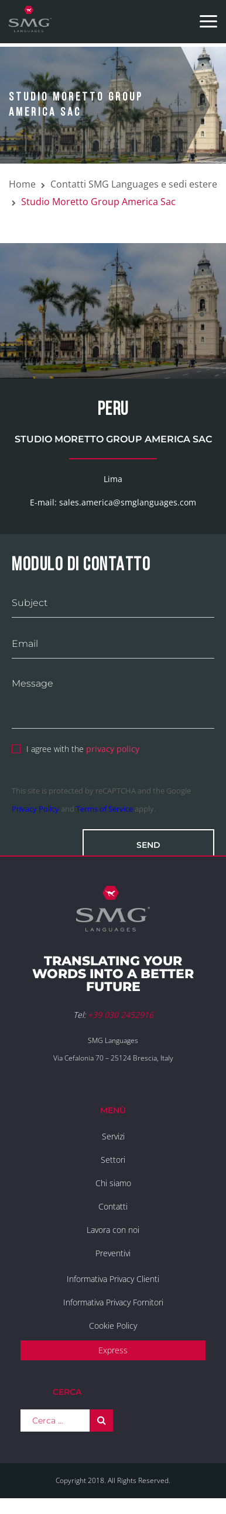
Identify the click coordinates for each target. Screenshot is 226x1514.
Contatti (113, 1206)
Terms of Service (104, 808)
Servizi (113, 1136)
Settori (113, 1159)
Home (22, 184)
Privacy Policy (35, 808)
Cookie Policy (113, 1325)
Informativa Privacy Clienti (113, 1278)
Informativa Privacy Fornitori (113, 1302)
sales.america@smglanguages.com (127, 502)
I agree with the (75, 747)
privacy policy (112, 748)
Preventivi (113, 1253)
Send (148, 845)
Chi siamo (113, 1183)
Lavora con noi (113, 1229)
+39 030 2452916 (120, 1014)
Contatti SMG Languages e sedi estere (133, 184)
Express (113, 1350)
